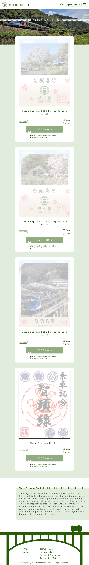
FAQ (25, 549)
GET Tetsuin (44, 129)
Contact (26, 552)
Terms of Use (46, 549)
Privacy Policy (46, 552)
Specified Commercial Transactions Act (50, 556)
